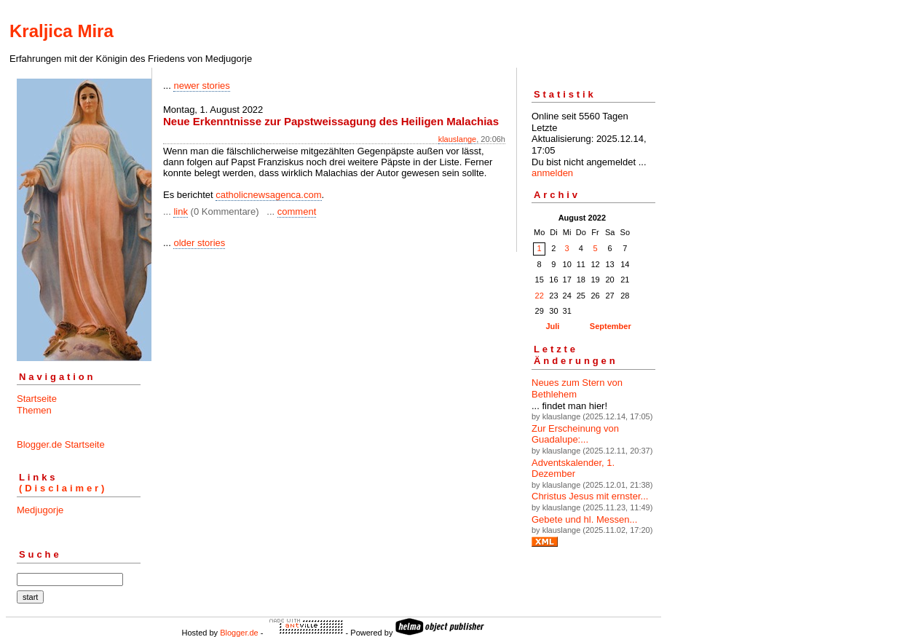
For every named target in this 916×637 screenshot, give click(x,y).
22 (539, 295)
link (180, 211)
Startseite (37, 398)
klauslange (457, 139)
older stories (199, 242)
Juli (552, 326)
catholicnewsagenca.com (268, 194)
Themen (34, 410)
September (610, 326)
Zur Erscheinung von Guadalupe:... (575, 434)
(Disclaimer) (63, 488)
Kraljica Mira (61, 31)
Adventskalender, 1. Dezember (573, 468)
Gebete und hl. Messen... (584, 519)
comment (296, 211)
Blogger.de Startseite (61, 444)
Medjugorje (40, 510)
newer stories (201, 85)
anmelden (552, 172)
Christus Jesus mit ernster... (590, 496)
